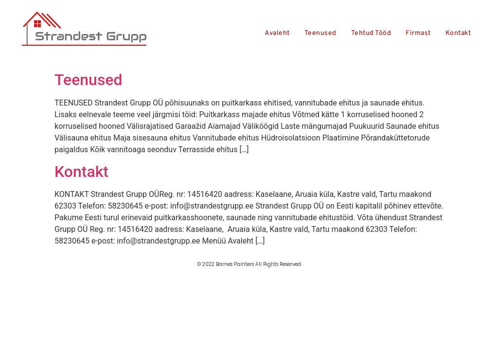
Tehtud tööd (371, 33)
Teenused (320, 33)
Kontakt (458, 33)
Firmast (418, 33)
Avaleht (277, 33)
